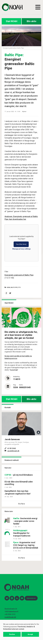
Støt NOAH (11, 21)
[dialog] (21, 630)
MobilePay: (16, 376)
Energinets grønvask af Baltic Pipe (19, 275)
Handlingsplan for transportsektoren (21, 533)
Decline (12, 634)
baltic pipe (14, 287)
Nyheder (8, 468)
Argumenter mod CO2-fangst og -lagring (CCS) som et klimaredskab (25, 545)
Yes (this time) (21, 244)
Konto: (21, 385)
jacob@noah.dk (13, 451)
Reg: (14, 385)
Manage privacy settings (21, 249)
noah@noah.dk (10, 617)
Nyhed (24, 111)
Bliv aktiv (31, 21)
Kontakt (8, 407)
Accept (30, 634)
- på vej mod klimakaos (19, 475)
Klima (8, 287)
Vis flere (21, 504)
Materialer (9, 511)
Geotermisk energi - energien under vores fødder (25, 521)
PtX (19, 287)
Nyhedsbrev (31, 598)
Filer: (6, 271)
